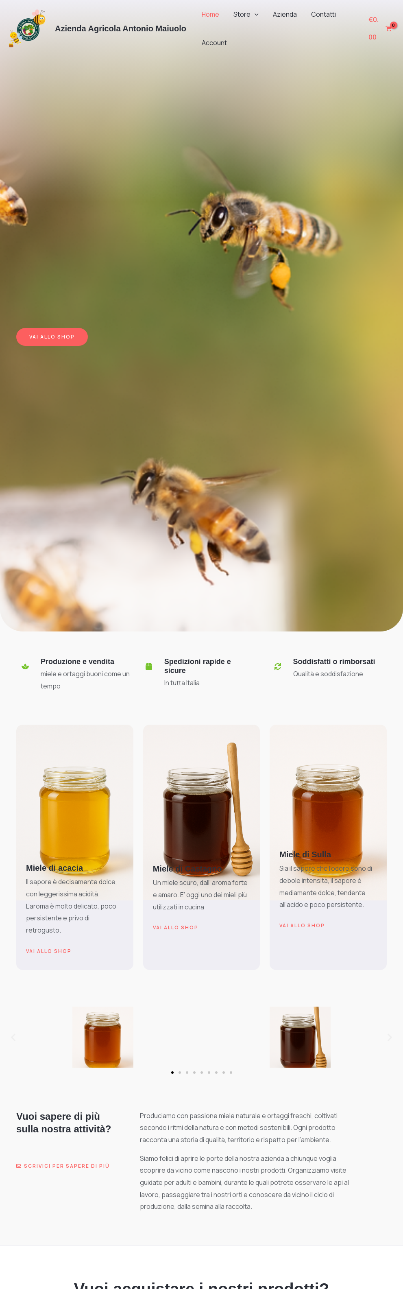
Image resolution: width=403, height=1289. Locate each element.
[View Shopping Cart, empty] (379, 28)
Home (209, 14)
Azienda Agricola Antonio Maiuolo (120, 28)
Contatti (319, 14)
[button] (252, 14)
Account (213, 42)
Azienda (282, 14)
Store (244, 14)
